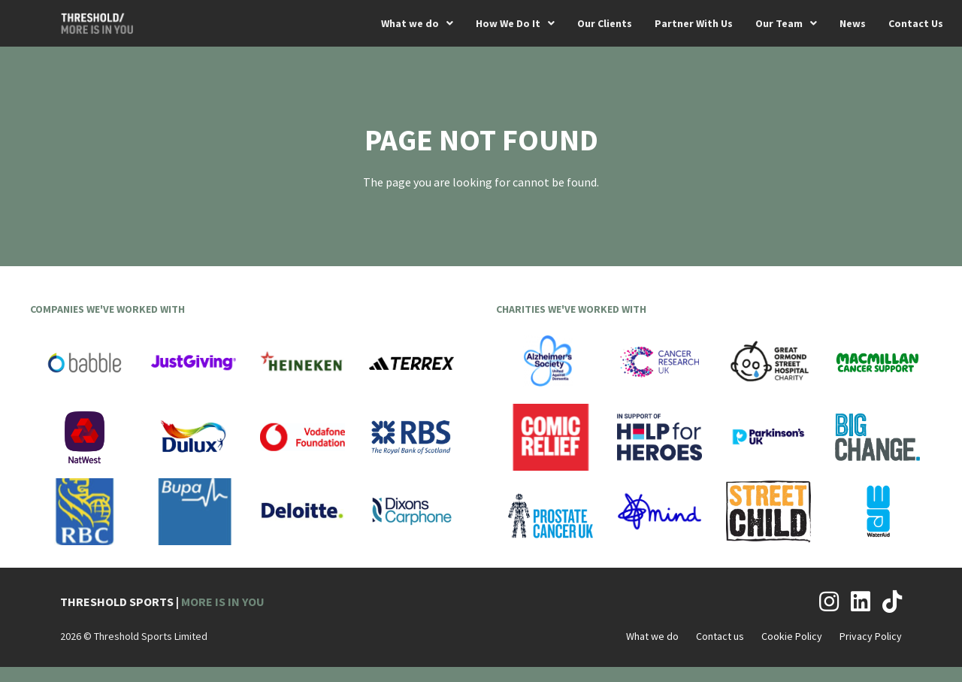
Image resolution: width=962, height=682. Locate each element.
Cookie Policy (791, 636)
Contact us (720, 636)
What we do (652, 636)
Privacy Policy (870, 636)
